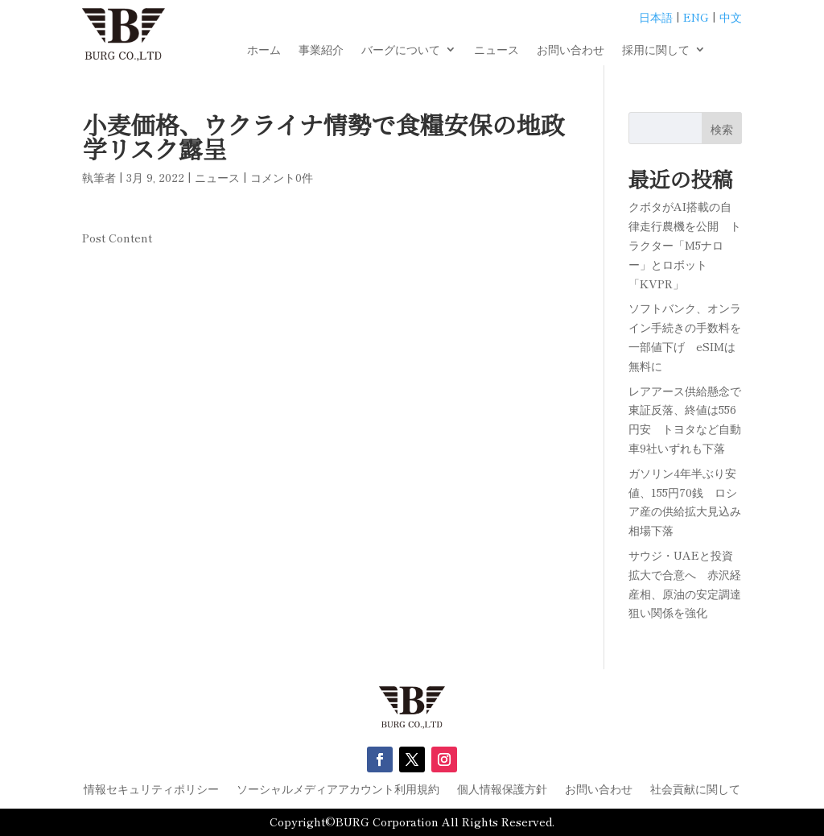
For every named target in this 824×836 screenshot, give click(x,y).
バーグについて (400, 50)
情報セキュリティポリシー (151, 790)
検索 (722, 129)
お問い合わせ (570, 50)
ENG (696, 17)
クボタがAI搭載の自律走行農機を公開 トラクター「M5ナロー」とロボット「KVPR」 (684, 244)
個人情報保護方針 (502, 790)
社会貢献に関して (695, 790)
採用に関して (656, 50)
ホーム (264, 50)
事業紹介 (321, 50)
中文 (730, 17)
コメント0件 (281, 177)
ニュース (496, 50)
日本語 (656, 17)
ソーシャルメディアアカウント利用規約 (338, 790)
